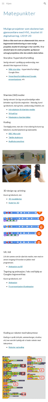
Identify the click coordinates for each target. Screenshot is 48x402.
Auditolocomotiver (16, 141)
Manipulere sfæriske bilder (20, 117)
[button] (3, 3)
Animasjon (13, 282)
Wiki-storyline (14, 69)
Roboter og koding (16, 347)
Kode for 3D (14, 203)
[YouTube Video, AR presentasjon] (24, 309)
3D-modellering (15, 199)
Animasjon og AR (16, 267)
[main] (24, 13)
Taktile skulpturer (16, 137)
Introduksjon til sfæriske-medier (22, 109)
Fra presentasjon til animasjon (21, 286)
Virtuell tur (13, 113)
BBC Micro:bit (14, 134)
